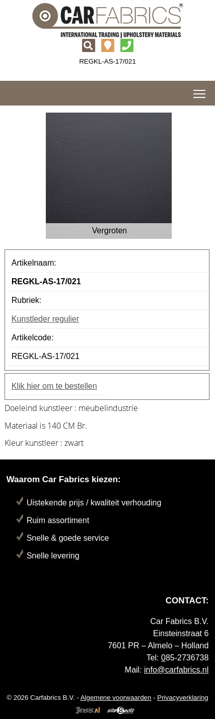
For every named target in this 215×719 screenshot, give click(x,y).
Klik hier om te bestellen (54, 386)
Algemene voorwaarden (116, 697)
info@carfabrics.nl (176, 669)
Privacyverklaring (182, 697)
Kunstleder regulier (45, 319)
